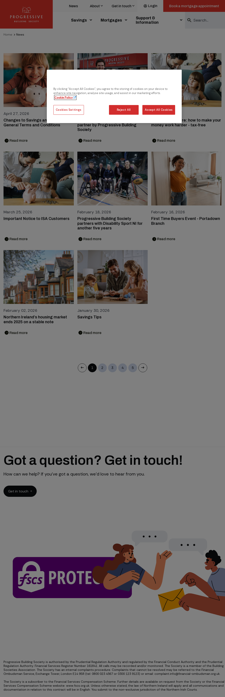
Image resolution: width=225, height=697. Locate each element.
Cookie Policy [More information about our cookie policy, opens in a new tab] (63, 97)
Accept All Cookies (159, 110)
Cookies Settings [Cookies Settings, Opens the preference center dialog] (69, 110)
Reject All (124, 110)
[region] (114, 96)
